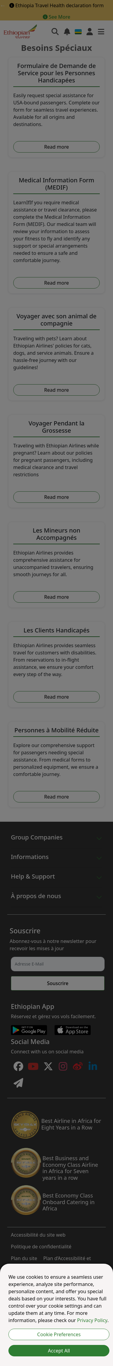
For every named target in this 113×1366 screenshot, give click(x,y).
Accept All (59, 1350)
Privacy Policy (92, 1320)
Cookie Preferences (58, 1334)
